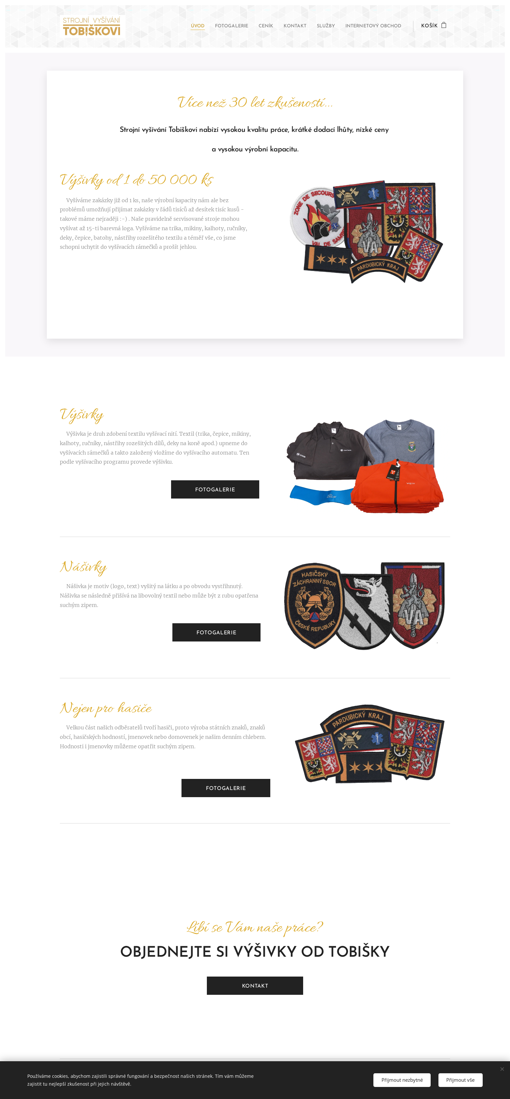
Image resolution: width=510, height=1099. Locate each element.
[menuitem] (177, 26)
